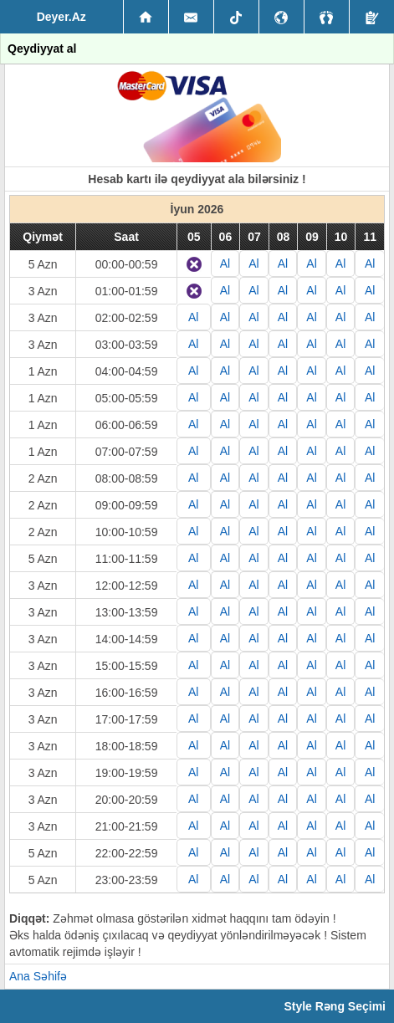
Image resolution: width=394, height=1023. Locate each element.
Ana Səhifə (38, 976)
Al (225, 263)
